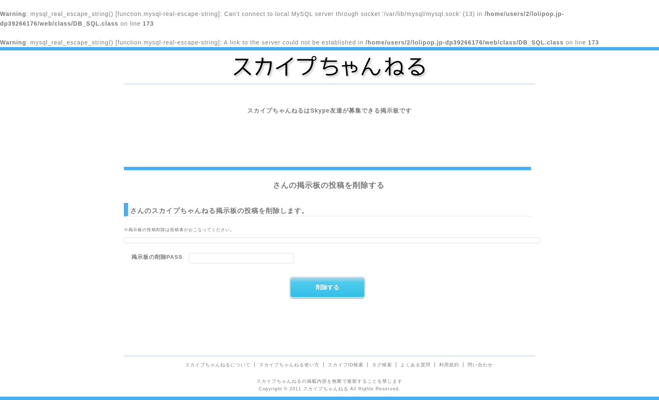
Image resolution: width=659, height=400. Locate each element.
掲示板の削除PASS (157, 257)
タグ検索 (382, 364)
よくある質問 (415, 364)
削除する (327, 287)
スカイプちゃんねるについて (218, 364)
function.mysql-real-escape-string (168, 14)
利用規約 (449, 364)
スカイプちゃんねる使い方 (289, 364)
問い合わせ (480, 364)
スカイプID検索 (345, 364)
